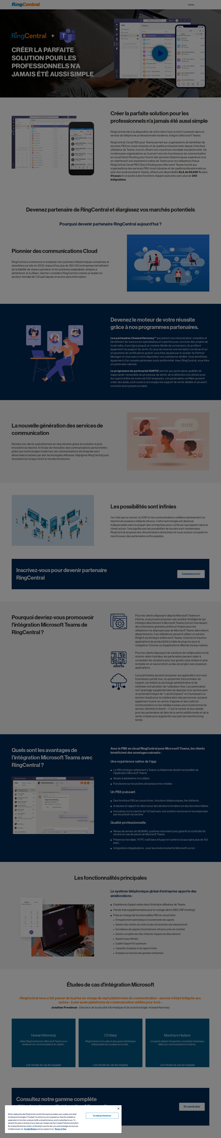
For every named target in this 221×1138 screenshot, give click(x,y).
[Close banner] (118, 1108)
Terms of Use (60, 1129)
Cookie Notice (30, 1129)
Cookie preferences (102, 1116)
